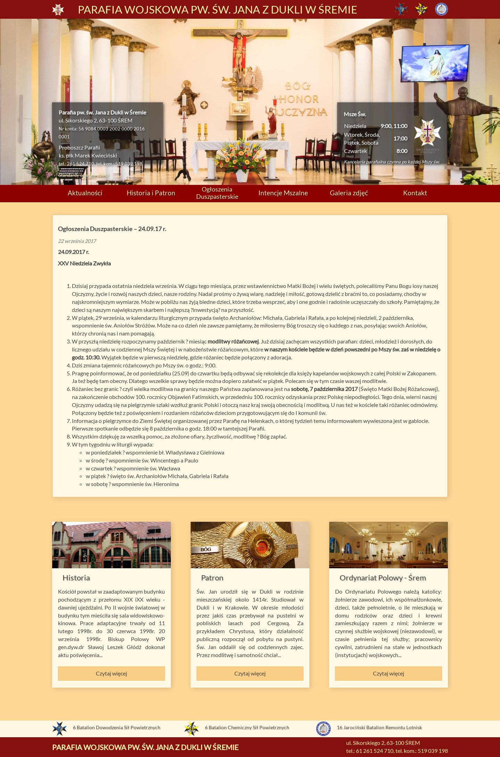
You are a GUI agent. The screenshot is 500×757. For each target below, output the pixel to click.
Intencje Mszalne (283, 193)
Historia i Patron (151, 193)
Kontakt (415, 193)
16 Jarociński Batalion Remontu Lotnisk (379, 727)
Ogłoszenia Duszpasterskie (217, 192)
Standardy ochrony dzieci (83, 175)
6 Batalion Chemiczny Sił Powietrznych (247, 727)
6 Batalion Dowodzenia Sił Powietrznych (116, 727)
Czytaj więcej (111, 673)
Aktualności (85, 193)
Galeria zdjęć (349, 193)
